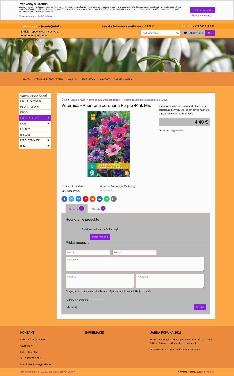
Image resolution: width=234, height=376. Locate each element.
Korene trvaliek (35, 140)
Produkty (89, 79)
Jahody (24, 112)
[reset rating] (90, 299)
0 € (210, 32)
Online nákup (123, 79)
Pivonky (25, 129)
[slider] (106, 190)
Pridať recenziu (100, 236)
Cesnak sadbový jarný (33, 95)
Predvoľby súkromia (29, 371)
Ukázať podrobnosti (202, 15)
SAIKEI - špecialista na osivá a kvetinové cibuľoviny (39, 33)
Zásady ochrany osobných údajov (58, 371)
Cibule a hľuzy (35, 118)
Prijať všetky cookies (203, 9)
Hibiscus (25, 134)
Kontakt (105, 79)
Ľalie (35, 123)
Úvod (26, 79)
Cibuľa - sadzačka (30, 101)
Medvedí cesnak (29, 106)
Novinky (72, 79)
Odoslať (200, 307)
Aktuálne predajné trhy (48, 79)
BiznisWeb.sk (207, 371)
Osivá (35, 146)
